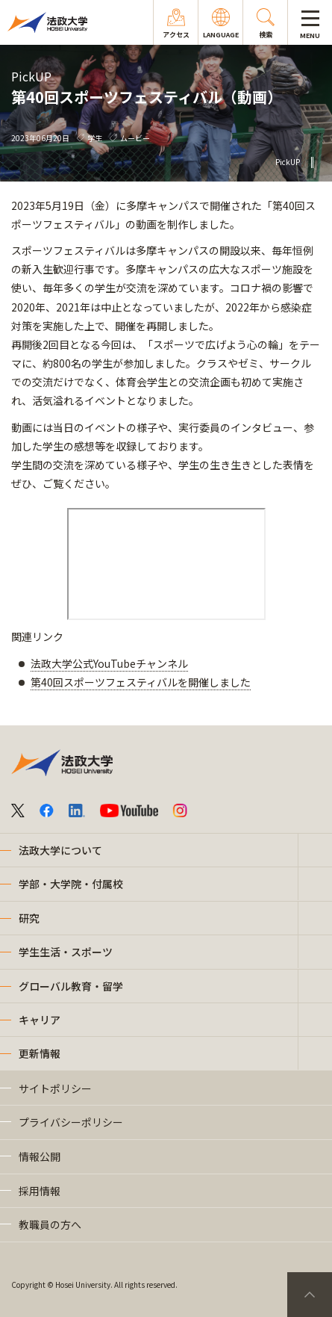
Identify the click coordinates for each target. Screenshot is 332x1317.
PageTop (309, 1294)
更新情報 (39, 1053)
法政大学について (60, 850)
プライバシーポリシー (71, 1122)
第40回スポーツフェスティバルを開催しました (141, 682)
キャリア (39, 1019)
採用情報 (39, 1190)
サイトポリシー (55, 1088)
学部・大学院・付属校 (71, 883)
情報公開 (39, 1156)
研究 (29, 918)
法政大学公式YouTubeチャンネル (109, 663)
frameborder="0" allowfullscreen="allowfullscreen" (166, 564)
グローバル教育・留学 (71, 986)
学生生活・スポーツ (66, 951)
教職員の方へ (50, 1224)
